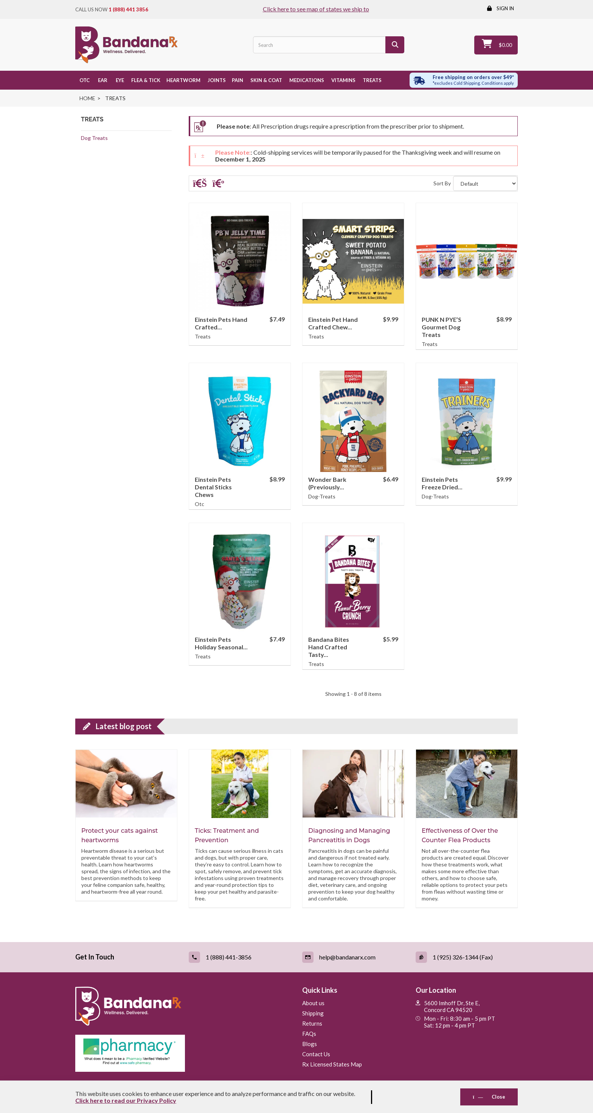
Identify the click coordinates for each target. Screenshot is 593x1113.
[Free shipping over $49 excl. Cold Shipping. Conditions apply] (463, 80)
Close (489, 1097)
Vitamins (342, 80)
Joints (216, 80)
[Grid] (200, 185)
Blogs (309, 1043)
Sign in (504, 8)
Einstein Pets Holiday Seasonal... (221, 643)
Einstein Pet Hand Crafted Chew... (333, 323)
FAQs (309, 1033)
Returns (312, 1023)
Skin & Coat (265, 80)
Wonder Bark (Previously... (327, 483)
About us (313, 1003)
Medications (306, 80)
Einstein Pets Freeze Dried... (442, 483)
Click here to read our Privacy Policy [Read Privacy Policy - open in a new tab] (125, 1100)
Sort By (442, 183)
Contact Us (316, 1054)
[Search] (394, 44)
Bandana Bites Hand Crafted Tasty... (328, 647)
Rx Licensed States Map (332, 1064)
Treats (372, 80)
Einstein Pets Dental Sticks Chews (213, 487)
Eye (118, 80)
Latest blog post (124, 726)
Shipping (313, 1013)
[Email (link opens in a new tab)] (353, 957)
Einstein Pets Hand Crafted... (221, 323)
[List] (218, 185)
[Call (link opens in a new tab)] (240, 957)
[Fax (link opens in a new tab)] (467, 957)
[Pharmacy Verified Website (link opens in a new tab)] (183, 1053)
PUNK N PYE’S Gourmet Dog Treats (441, 327)
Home (87, 98)
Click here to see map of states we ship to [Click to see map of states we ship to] (316, 8)
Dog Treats (94, 138)
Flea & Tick (145, 80)
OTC (84, 80)
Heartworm (183, 80)
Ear (101, 80)
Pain (237, 80)
